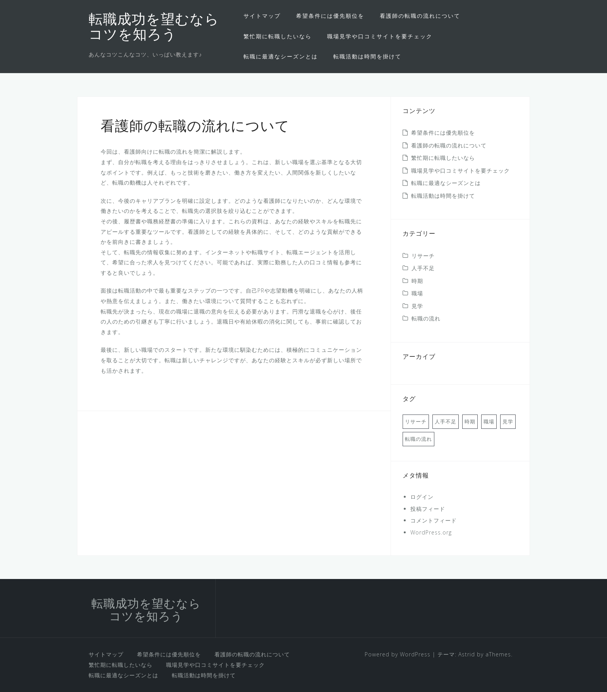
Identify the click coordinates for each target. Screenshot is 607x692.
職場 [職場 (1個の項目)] (489, 421)
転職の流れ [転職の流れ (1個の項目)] (418, 438)
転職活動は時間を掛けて (367, 56)
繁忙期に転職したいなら (277, 36)
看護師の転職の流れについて (420, 15)
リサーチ (423, 255)
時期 (417, 280)
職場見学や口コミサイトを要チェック (379, 36)
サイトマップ (262, 15)
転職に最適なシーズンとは (280, 56)
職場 (417, 293)
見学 (417, 306)
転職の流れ (426, 318)
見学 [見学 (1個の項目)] (507, 421)
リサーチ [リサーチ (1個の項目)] (416, 421)
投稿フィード (427, 508)
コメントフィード (433, 520)
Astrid (466, 654)
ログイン (422, 496)
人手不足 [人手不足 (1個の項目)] (445, 421)
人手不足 (423, 268)
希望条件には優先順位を (330, 15)
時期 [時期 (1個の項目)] (470, 421)
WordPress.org (431, 532)
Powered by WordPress (397, 654)
